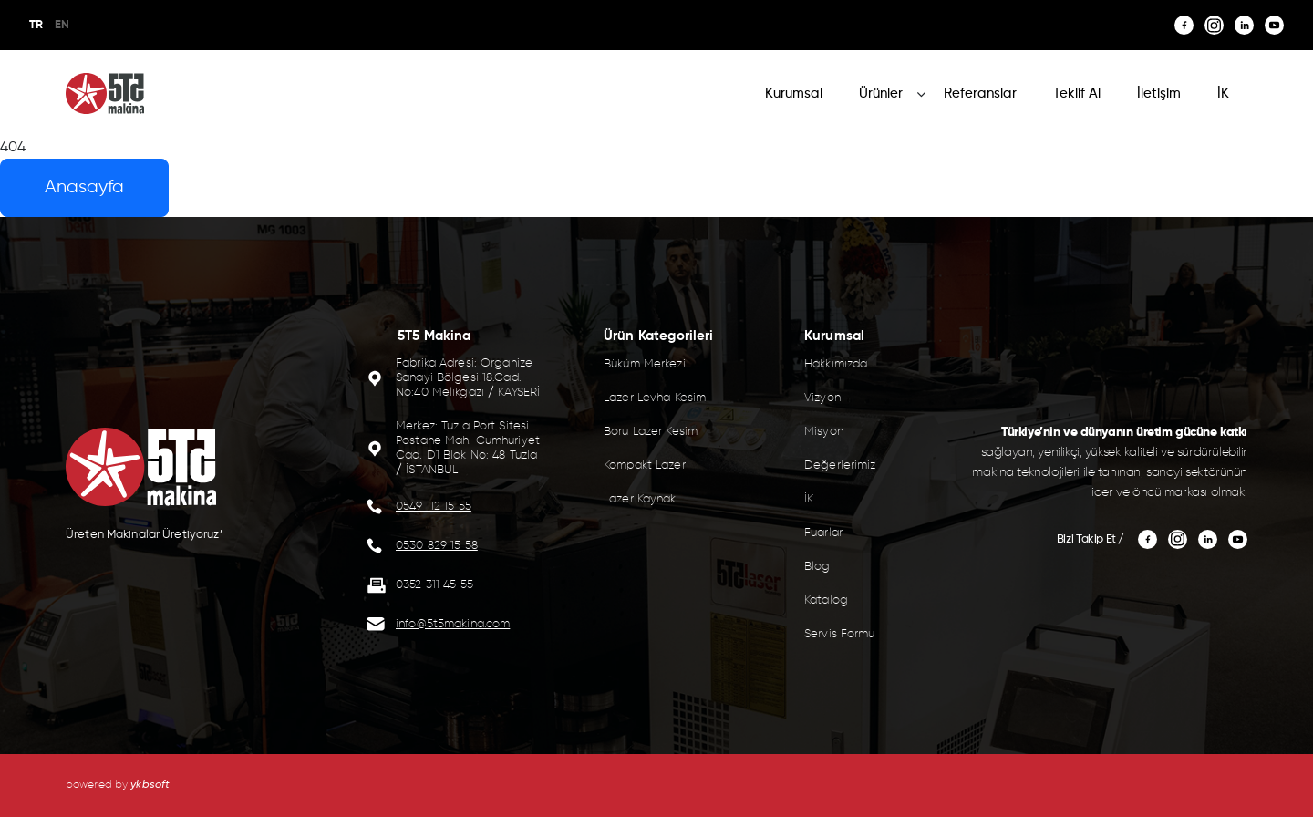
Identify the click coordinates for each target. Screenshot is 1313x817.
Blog (817, 567)
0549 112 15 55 (433, 506)
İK (1223, 93)
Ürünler (881, 93)
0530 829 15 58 (437, 546)
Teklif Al (1077, 93)
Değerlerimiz (840, 465)
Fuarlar (823, 533)
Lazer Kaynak (640, 499)
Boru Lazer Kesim (651, 432)
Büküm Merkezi (645, 364)
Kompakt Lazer (645, 465)
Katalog (826, 600)
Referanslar (980, 93)
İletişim (1159, 93)
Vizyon (822, 398)
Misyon (823, 432)
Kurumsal (793, 93)
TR (36, 25)
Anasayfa (84, 187)
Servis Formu (839, 634)
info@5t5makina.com (453, 624)
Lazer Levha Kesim (655, 398)
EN (62, 25)
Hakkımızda (835, 364)
